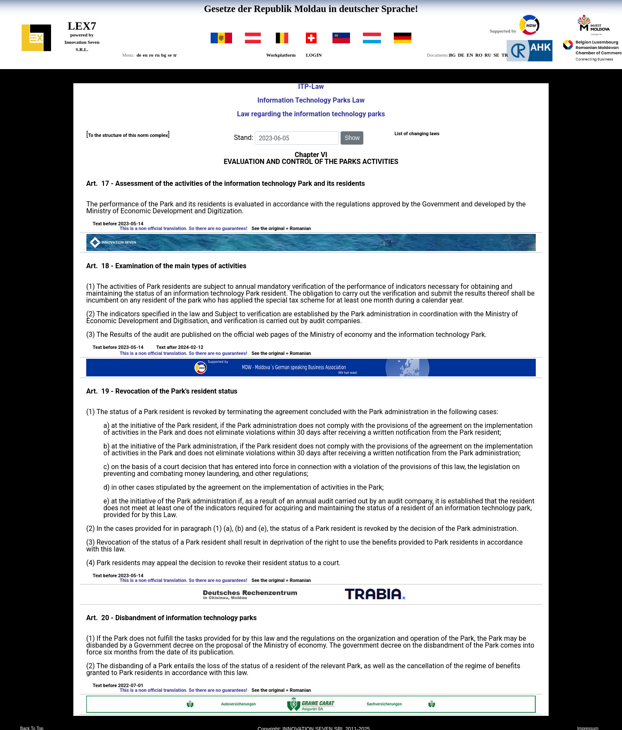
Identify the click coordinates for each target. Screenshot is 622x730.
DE (461, 55)
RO (479, 55)
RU (488, 55)
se (170, 55)
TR (504, 55)
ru (157, 55)
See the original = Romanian (281, 228)
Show (351, 137)
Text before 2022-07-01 (118, 685)
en (145, 55)
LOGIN (314, 55)
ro (151, 55)
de (138, 55)
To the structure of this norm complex (128, 135)
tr (175, 55)
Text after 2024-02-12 (179, 347)
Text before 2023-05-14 (118, 223)
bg (163, 55)
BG (452, 55)
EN (470, 55)
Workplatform (281, 55)
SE (496, 55)
